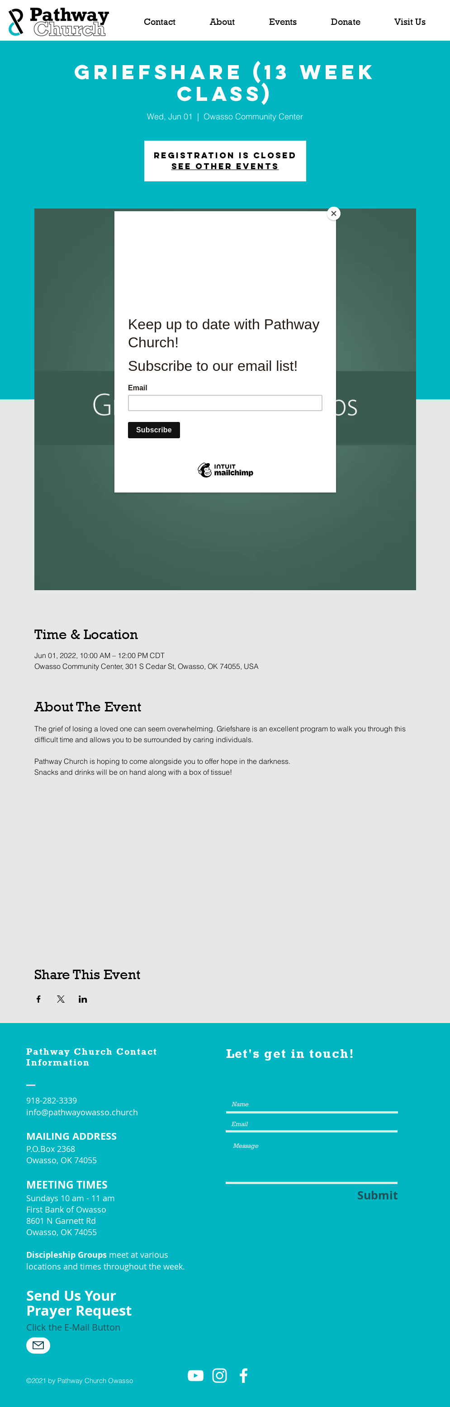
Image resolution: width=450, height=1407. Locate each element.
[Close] (334, 213)
